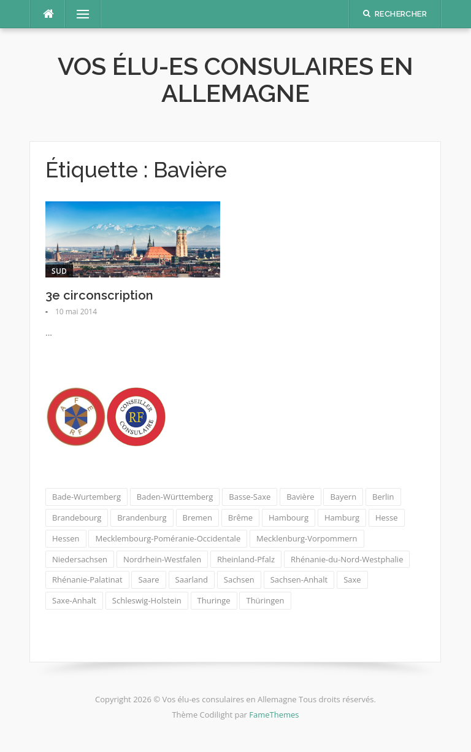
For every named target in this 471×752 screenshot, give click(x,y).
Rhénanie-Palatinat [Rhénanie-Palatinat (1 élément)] (87, 579)
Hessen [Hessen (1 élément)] (66, 538)
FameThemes (274, 714)
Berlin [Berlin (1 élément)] (383, 496)
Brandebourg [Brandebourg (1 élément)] (76, 517)
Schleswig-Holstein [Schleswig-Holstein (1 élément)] (147, 600)
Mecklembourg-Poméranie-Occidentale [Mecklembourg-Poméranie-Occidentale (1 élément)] (167, 538)
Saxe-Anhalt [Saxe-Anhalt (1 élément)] (74, 600)
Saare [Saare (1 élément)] (148, 579)
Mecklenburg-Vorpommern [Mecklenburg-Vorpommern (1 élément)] (306, 538)
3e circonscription (99, 295)
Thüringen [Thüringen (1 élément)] (265, 600)
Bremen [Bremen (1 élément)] (197, 517)
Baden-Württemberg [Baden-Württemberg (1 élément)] (175, 496)
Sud (59, 271)
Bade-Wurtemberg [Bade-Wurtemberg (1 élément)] (86, 496)
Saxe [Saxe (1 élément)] (352, 579)
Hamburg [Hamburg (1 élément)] (341, 517)
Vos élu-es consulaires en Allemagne (235, 79)
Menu (78, 14)
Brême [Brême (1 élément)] (240, 517)
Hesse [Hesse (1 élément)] (386, 517)
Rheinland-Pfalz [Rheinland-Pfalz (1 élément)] (246, 559)
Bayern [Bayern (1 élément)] (343, 496)
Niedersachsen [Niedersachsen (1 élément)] (79, 559)
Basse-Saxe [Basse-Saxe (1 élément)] (249, 496)
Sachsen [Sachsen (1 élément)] (239, 579)
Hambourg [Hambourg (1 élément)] (288, 517)
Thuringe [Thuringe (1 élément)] (214, 600)
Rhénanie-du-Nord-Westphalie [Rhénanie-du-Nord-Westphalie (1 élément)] (347, 559)
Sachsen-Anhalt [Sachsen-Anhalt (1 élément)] (299, 579)
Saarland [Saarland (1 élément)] (191, 579)
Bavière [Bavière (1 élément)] (300, 496)
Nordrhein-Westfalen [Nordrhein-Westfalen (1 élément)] (162, 559)
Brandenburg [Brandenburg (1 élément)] (141, 517)
